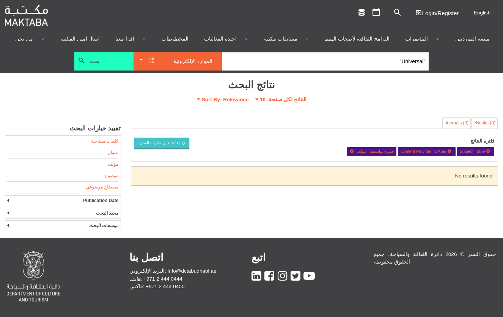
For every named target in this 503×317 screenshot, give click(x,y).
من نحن (24, 39)
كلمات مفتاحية (104, 141)
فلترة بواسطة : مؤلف (372, 151)
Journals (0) (456, 123)
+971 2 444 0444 (162, 279)
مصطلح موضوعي (102, 187)
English (482, 13)
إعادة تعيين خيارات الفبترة (159, 143)
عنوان (112, 152)
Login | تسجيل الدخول (437, 13)
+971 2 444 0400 (165, 286)
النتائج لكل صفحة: (283, 99)
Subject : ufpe (476, 151)
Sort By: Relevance (225, 99)
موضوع (111, 175)
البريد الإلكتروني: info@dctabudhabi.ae (173, 271)
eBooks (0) (484, 123)
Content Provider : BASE (427, 151)
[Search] (325, 61)
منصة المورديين (472, 39)
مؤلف (113, 164)
